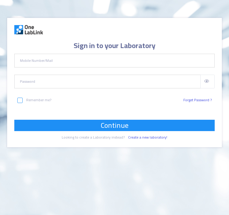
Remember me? (34, 100)
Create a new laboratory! (147, 137)
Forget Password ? (197, 100)
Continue (115, 125)
